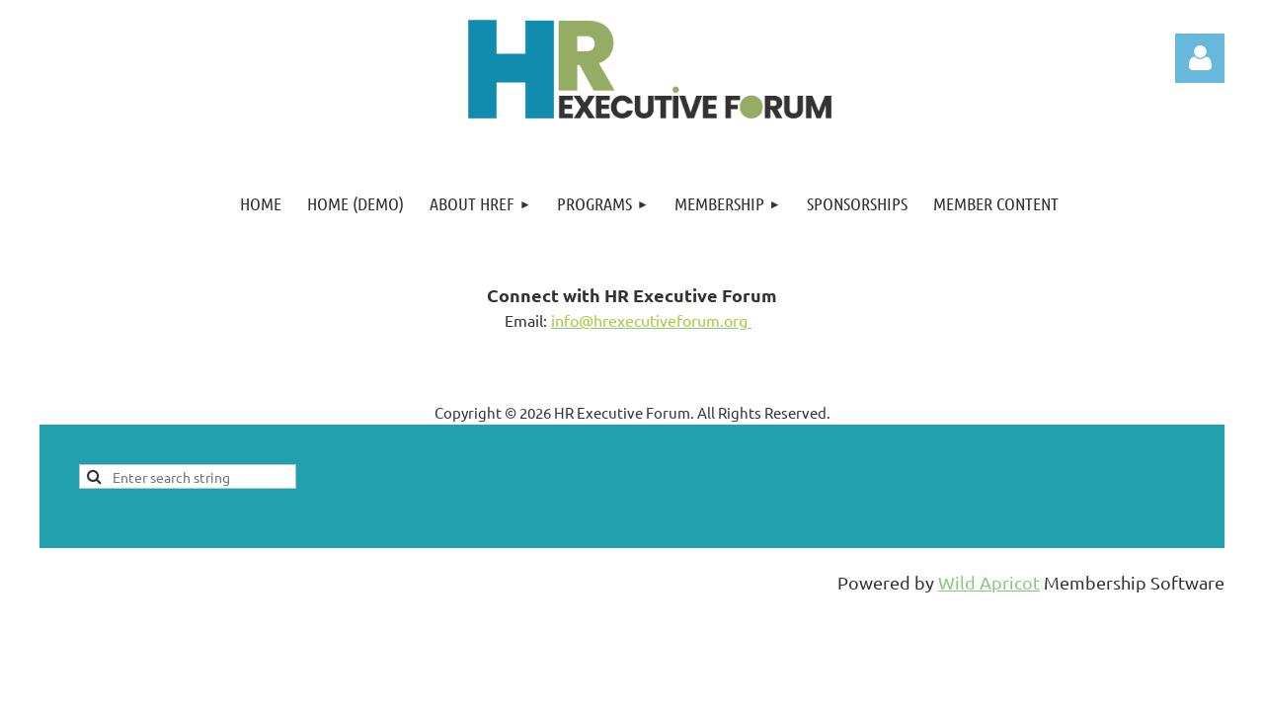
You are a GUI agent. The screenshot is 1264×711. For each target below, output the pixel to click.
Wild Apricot (989, 582)
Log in (1199, 58)
